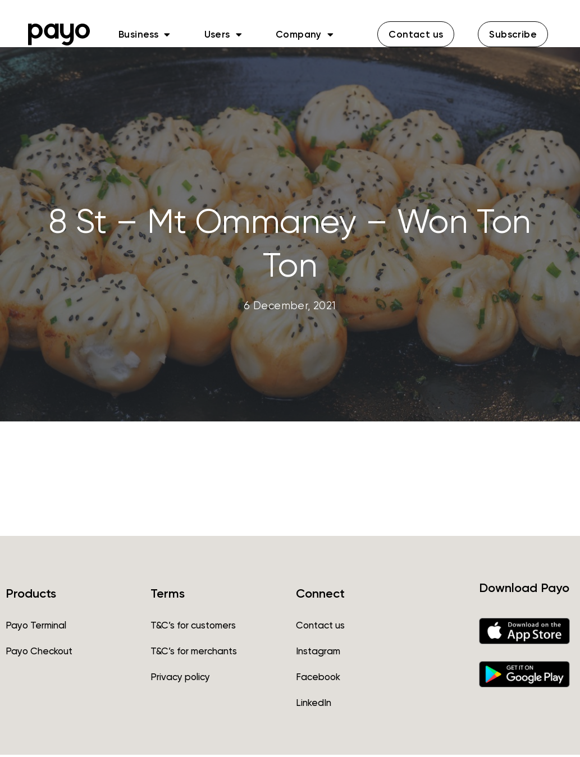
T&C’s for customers (193, 627)
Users (223, 34)
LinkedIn (313, 704)
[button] (415, 34)
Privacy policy (180, 679)
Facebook (318, 679)
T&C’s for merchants (193, 653)
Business (144, 34)
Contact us (320, 627)
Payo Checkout (39, 653)
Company (305, 34)
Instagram (318, 653)
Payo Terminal (36, 627)
